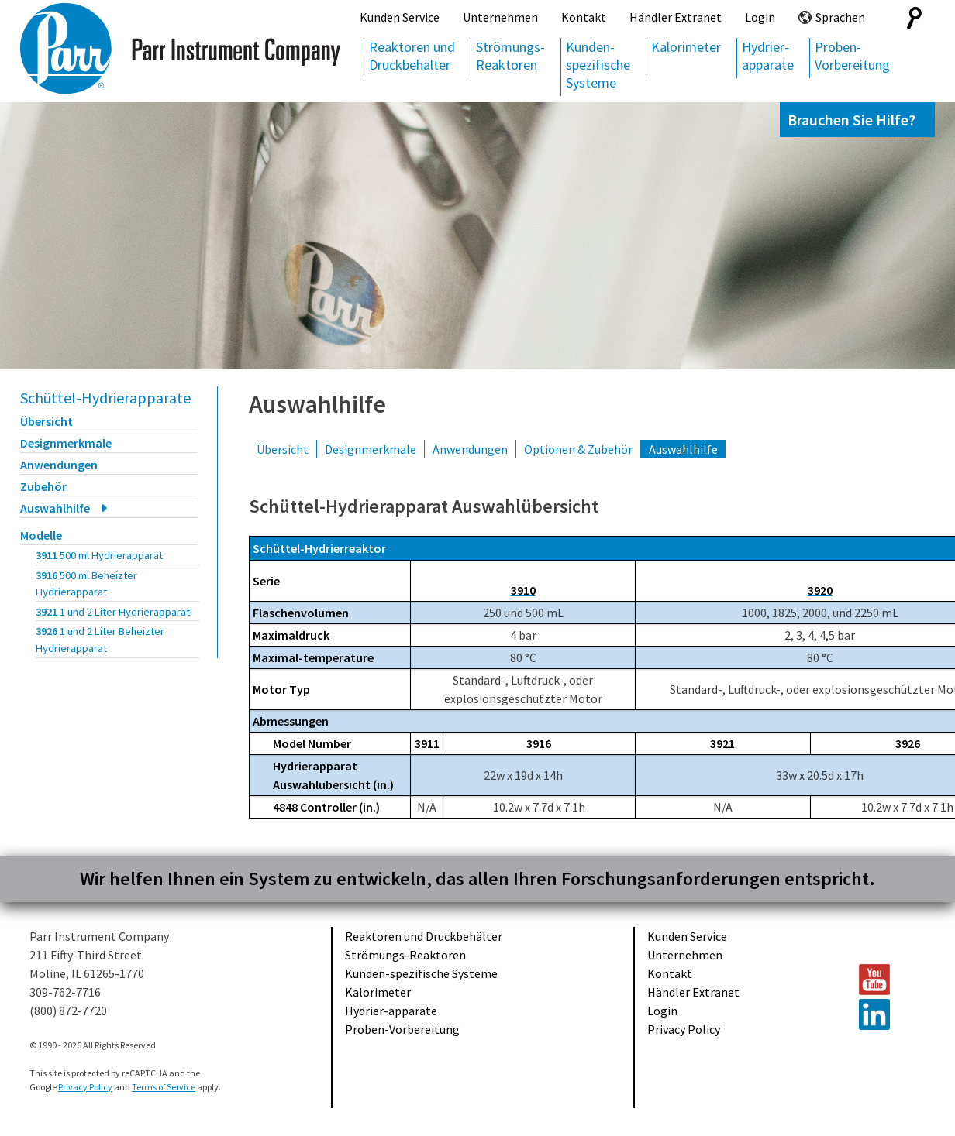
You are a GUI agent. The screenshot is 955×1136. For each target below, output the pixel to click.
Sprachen (840, 17)
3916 (86, 583)
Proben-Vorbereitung (852, 56)
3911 (99, 555)
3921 (113, 612)
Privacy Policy (683, 1029)
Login (760, 17)
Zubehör (43, 486)
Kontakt (583, 17)
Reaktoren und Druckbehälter (412, 56)
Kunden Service (400, 17)
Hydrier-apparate (768, 56)
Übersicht (46, 421)
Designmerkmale (66, 443)
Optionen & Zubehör (578, 449)
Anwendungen (59, 464)
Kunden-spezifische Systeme (598, 64)
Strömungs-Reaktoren (510, 56)
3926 (100, 639)
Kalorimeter (686, 47)
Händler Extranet (675, 17)
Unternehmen (500, 17)
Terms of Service (163, 1087)
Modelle (41, 535)
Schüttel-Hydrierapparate (105, 397)
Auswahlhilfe (55, 508)
